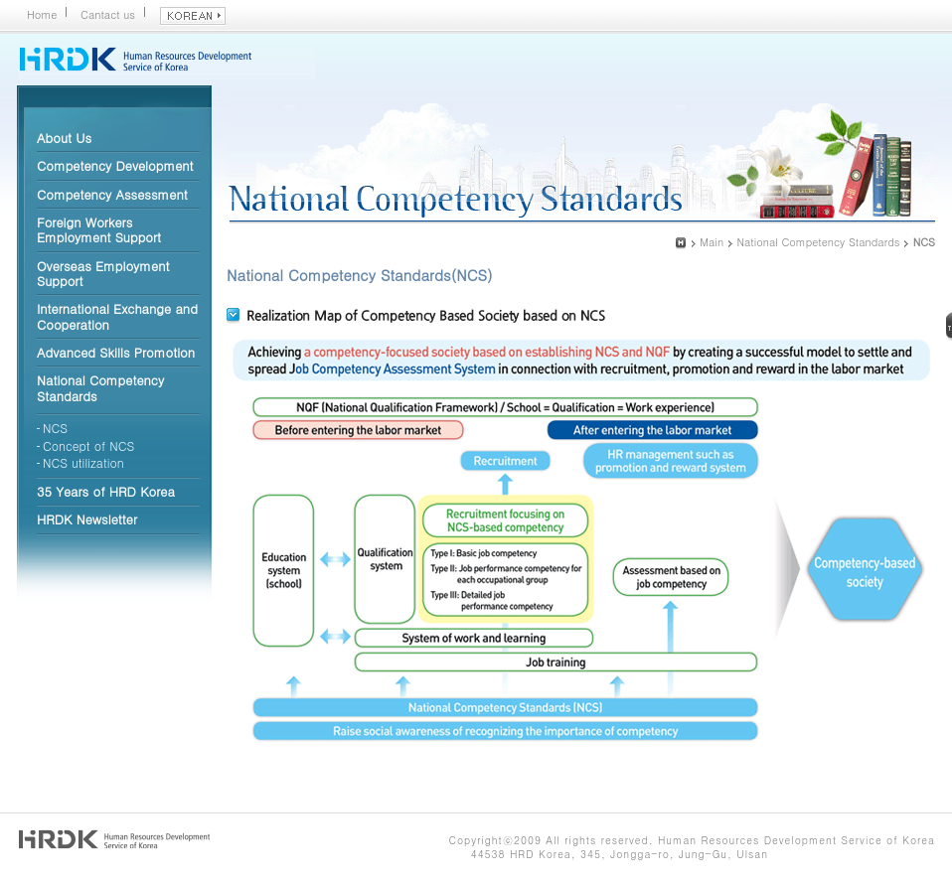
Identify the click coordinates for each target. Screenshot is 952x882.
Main (711, 241)
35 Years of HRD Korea (106, 491)
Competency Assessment (112, 194)
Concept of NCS (88, 445)
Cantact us (107, 14)
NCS (55, 427)
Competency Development (115, 165)
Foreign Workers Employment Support (99, 229)
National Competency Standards (100, 387)
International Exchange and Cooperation (117, 316)
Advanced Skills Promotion (116, 352)
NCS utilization (83, 462)
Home (42, 14)
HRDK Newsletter (87, 519)
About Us (64, 137)
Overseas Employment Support (103, 273)
